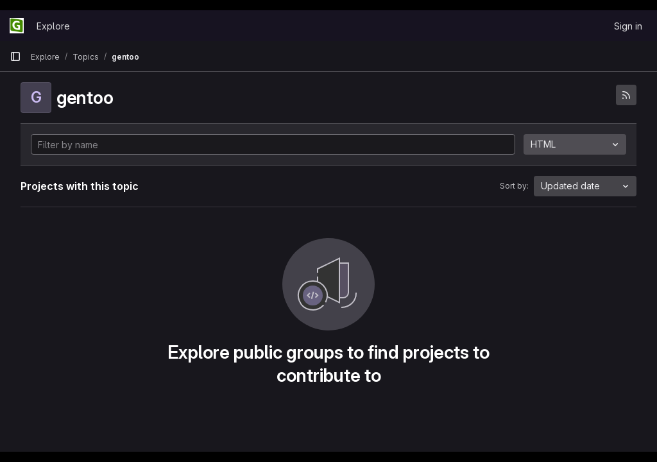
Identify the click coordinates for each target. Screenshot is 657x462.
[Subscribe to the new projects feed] (626, 95)
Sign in (628, 26)
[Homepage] (16, 25)
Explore (53, 26)
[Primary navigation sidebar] (15, 56)
